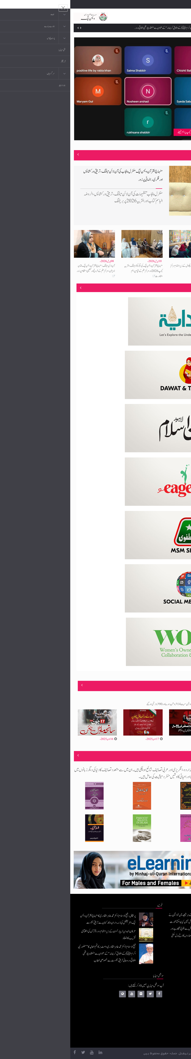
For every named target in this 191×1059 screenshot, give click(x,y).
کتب (162, 1013)
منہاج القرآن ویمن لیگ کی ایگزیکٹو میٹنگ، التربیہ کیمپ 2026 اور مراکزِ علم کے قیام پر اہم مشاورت (73, 271)
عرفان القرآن (158, 1004)
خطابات (161, 1021)
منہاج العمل (159, 1030)
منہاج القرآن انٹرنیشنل (154, 987)
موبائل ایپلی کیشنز (157, 996)
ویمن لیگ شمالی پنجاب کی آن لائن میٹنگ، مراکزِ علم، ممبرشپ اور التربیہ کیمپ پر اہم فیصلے (143, 132)
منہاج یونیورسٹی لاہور (155, 1039)
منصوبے (180, 287)
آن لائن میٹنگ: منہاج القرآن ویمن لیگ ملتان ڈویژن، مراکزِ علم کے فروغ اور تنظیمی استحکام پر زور (25, 268)
